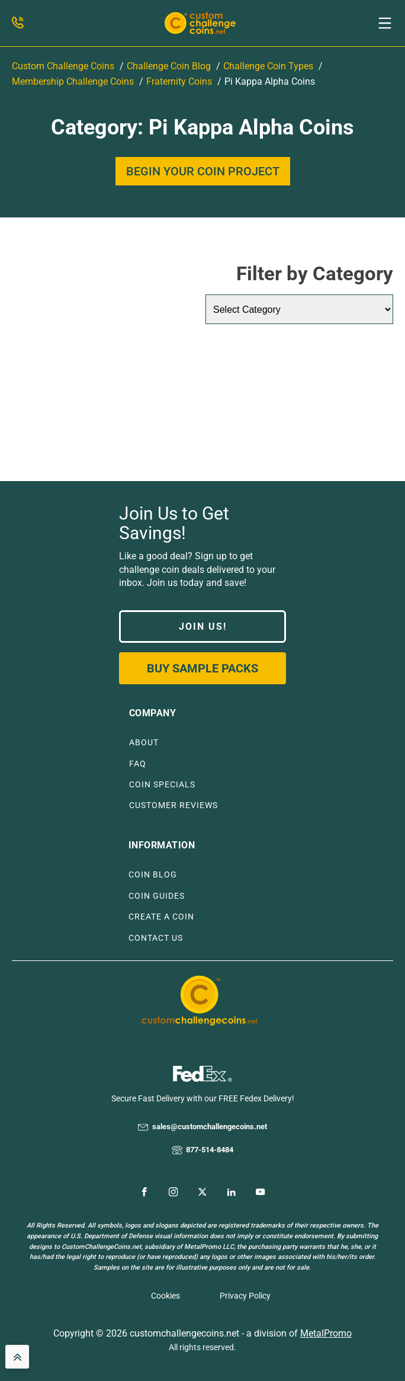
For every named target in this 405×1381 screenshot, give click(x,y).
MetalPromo (326, 1333)
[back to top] (17, 1356)
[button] (385, 23)
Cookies (165, 1295)
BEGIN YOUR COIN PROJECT (202, 171)
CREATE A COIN (161, 916)
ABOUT (144, 742)
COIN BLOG (152, 874)
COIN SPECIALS (162, 784)
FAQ (137, 764)
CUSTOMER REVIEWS (173, 805)
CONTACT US (155, 938)
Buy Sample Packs (202, 668)
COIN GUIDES (156, 896)
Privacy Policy (245, 1295)
